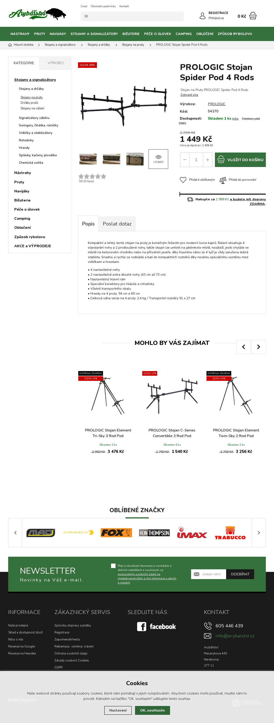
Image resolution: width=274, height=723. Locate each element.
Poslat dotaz (117, 223)
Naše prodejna (18, 625)
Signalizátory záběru (34, 118)
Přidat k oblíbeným (197, 180)
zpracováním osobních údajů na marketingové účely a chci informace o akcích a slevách (147, 578)
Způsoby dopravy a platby (72, 625)
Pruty (39, 34)
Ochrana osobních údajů (70, 653)
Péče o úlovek (157, 34)
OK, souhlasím (152, 710)
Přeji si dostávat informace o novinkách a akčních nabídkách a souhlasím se (147, 574)
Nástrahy (20, 34)
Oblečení (204, 34)
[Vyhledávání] (132, 16)
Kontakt (124, 6)
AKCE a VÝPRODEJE (32, 246)
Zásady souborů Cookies (71, 660)
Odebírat (240, 574)
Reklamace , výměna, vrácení (73, 646)
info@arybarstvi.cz (235, 636)
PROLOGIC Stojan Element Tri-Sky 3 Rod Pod (108, 433)
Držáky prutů (29, 103)
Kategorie (24, 63)
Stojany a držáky (31, 89)
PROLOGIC (216, 104)
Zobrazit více (189, 95)
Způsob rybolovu (235, 34)
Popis (88, 223)
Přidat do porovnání (238, 180)
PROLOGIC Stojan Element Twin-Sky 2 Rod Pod (236, 433)
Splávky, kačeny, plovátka (38, 155)
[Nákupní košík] (252, 15)
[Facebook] (157, 626)
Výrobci (56, 63)
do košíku (240, 159)
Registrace (61, 632)
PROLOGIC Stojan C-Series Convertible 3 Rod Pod (172, 433)
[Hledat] (179, 16)
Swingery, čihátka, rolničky (38, 125)
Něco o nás (15, 639)
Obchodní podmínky (103, 6)
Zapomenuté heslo (67, 639)
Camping (184, 34)
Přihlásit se (216, 18)
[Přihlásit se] (202, 16)
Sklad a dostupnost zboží (25, 632)
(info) (235, 119)
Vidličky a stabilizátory (35, 133)
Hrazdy (24, 148)
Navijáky (58, 34)
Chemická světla (31, 162)
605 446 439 (229, 626)
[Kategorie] (260, 34)
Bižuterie (131, 34)
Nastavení (118, 710)
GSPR (58, 667)
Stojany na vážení (32, 108)
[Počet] (196, 160)
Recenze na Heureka (22, 653)
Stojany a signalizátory (94, 34)
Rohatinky (26, 140)
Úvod (84, 6)
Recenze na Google (21, 646)
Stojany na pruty (32, 97)
